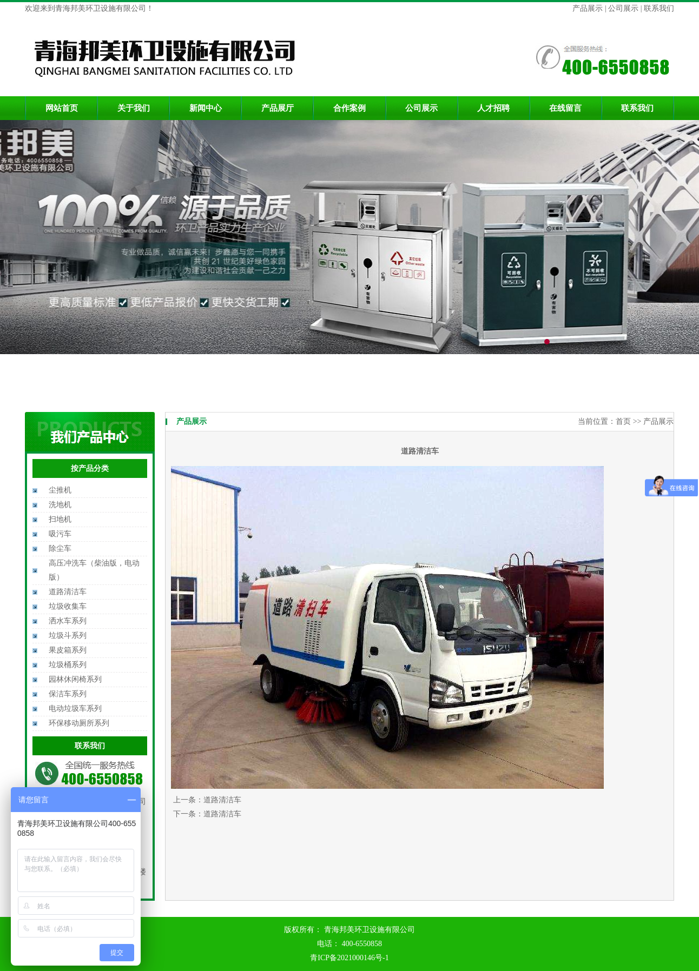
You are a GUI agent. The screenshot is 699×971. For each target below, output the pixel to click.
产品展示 (588, 8)
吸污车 (60, 534)
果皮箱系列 (68, 650)
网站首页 (61, 108)
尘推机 (60, 490)
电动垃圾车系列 (75, 708)
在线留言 (565, 108)
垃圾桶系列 (68, 665)
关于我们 (133, 108)
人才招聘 (493, 108)
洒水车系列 (68, 621)
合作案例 (349, 108)
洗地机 (60, 505)
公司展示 (622, 8)
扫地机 (60, 519)
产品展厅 (277, 108)
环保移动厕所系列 (79, 723)
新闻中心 (205, 108)
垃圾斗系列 (68, 635)
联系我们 (658, 8)
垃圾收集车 (68, 606)
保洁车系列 (68, 694)
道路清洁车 (68, 592)
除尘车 (60, 548)
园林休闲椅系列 (75, 679)
